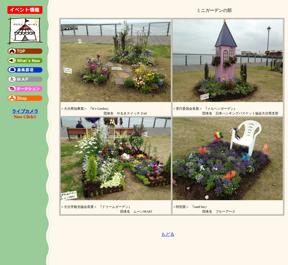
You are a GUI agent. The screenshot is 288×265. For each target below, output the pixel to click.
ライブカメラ (25, 111)
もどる (167, 234)
